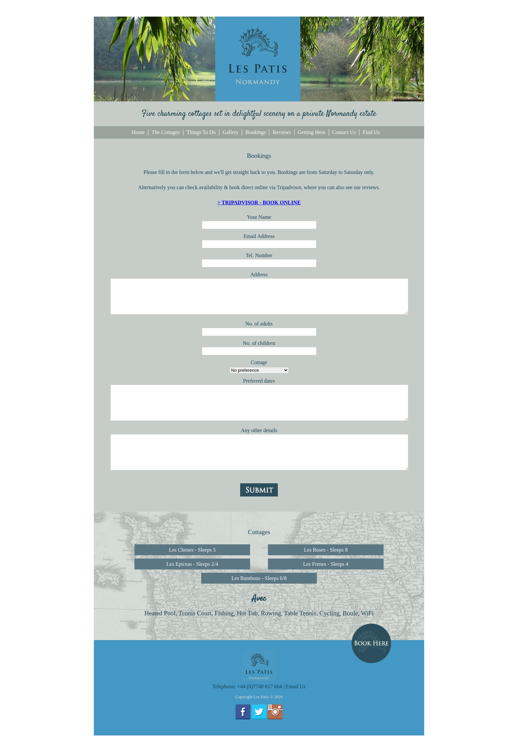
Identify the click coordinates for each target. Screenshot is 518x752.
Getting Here (311, 132)
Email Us (296, 686)
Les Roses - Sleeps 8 (326, 550)
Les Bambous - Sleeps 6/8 (258, 578)
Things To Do (201, 132)
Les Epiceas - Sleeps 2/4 (192, 564)
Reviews (282, 132)
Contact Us (344, 132)
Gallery (231, 132)
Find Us (371, 132)
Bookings (255, 132)
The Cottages (166, 132)
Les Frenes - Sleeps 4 (326, 564)
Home (138, 132)
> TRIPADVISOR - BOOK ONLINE (259, 202)
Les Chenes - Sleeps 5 (192, 550)
